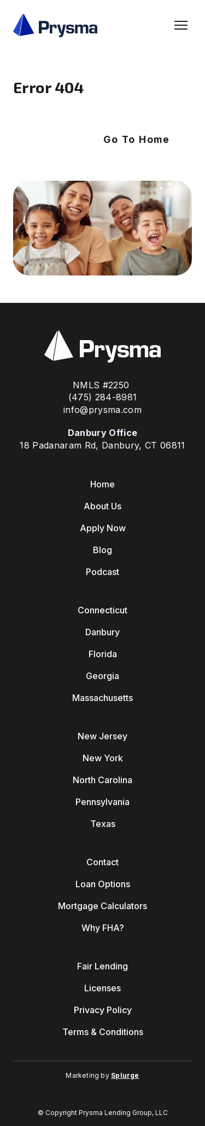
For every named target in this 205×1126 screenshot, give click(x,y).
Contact (102, 862)
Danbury (102, 632)
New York (103, 757)
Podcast (102, 571)
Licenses (102, 988)
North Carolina (102, 779)
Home (102, 484)
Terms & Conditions (102, 1031)
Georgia (102, 675)
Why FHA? (102, 927)
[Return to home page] (55, 25)
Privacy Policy (103, 1009)
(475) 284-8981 (102, 397)
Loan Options (102, 883)
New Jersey (102, 736)
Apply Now (103, 527)
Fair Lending (102, 966)
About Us (102, 506)
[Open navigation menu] (181, 25)
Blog (102, 549)
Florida (103, 653)
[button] (136, 139)
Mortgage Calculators (102, 905)
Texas (102, 823)
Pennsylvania (102, 801)
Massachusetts (102, 697)
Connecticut (102, 610)
